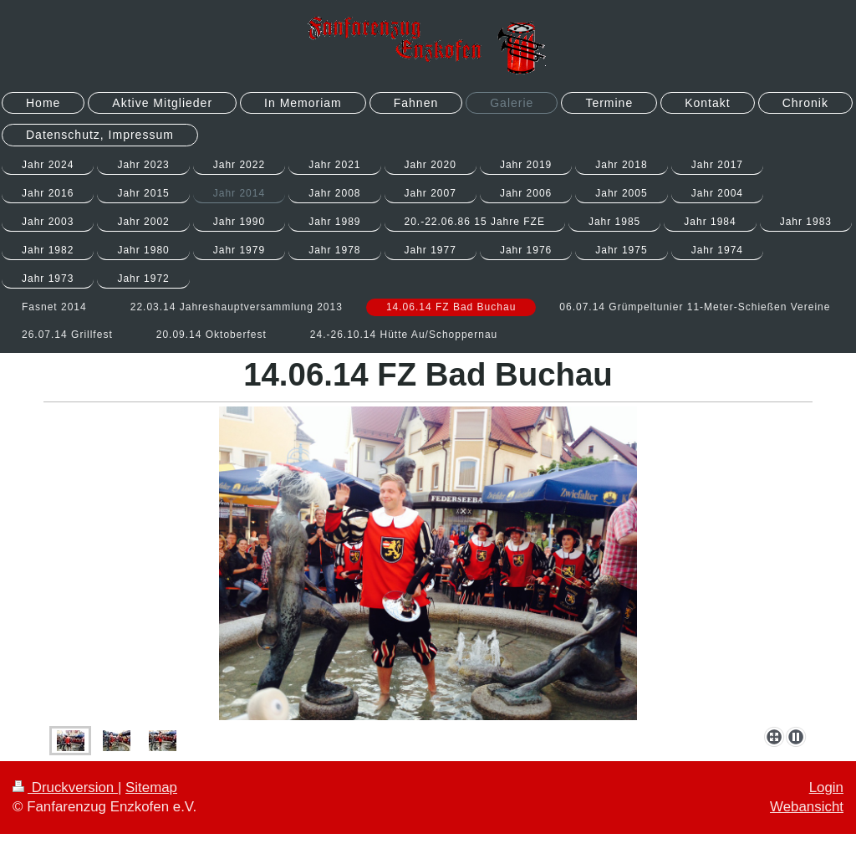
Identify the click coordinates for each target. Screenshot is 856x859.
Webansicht (806, 807)
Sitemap (151, 787)
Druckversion (65, 787)
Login (826, 787)
